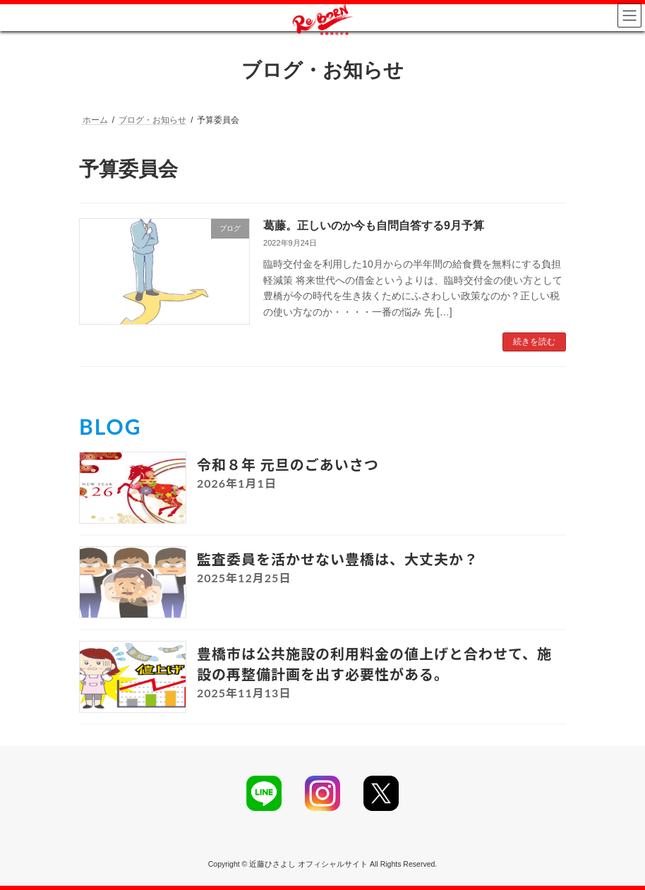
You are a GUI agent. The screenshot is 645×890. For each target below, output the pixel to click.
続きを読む (534, 342)
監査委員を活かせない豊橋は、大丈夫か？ (337, 559)
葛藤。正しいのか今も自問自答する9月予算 (373, 225)
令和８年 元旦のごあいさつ (288, 464)
